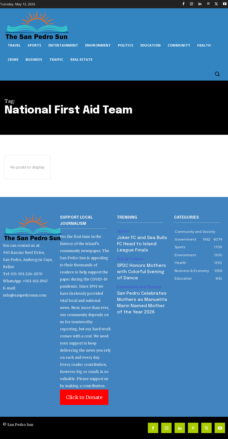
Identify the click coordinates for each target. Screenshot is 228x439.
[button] (217, 74)
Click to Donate (84, 397)
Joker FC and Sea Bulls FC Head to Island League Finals (140, 242)
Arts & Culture (129, 256)
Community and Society (137, 275)
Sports (122, 231)
